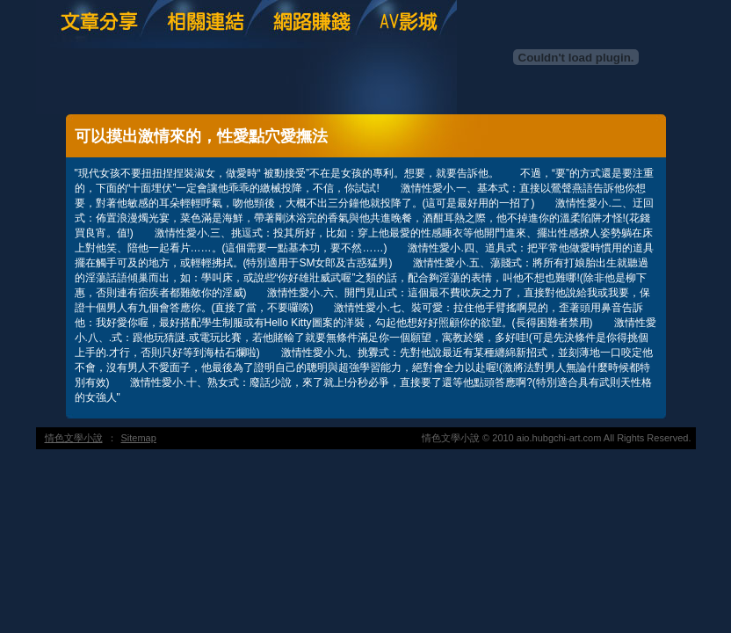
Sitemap (138, 438)
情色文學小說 (74, 438)
